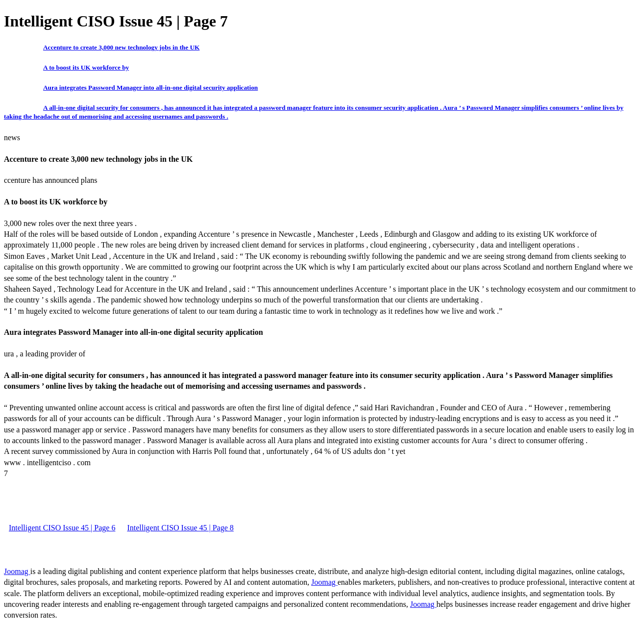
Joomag (17, 571)
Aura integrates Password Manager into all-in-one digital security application (150, 87)
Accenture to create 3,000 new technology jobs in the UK (121, 47)
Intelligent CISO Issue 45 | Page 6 (62, 528)
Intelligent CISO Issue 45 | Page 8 (180, 528)
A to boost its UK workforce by (86, 67)
